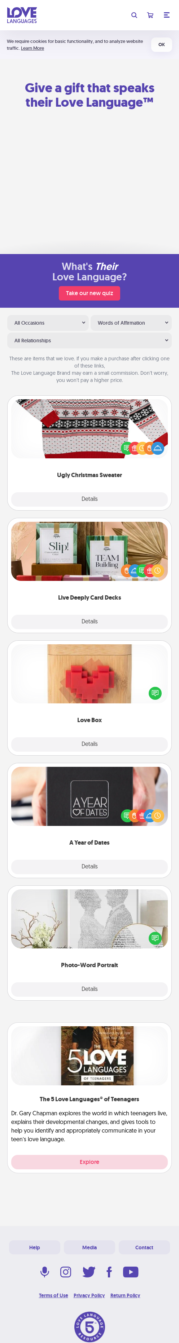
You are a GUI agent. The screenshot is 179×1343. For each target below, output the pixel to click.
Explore (89, 1162)
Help (34, 1247)
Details (90, 499)
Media (89, 1247)
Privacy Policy (89, 1295)
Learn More (32, 48)
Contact (144, 1247)
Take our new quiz (89, 293)
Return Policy (125, 1295)
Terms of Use (53, 1295)
